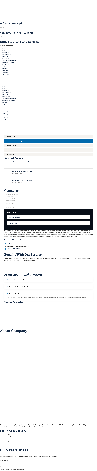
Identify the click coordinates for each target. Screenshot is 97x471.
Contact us (4, 82)
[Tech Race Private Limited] (11, 323)
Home (3, 48)
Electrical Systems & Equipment (21, 181)
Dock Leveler (5, 74)
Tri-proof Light (5, 56)
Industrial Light (6, 52)
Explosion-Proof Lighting (8, 62)
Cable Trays (5, 70)
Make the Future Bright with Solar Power (24, 162)
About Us (4, 50)
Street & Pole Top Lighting (9, 60)
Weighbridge (5, 76)
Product (4, 66)
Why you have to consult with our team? (20, 281)
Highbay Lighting (6, 54)
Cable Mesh (5, 72)
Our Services (5, 78)
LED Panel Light (6, 64)
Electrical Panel (6, 68)
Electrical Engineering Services (21, 172)
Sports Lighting (6, 58)
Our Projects (5, 80)
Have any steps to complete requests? (20, 295)
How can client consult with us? (17, 287)
